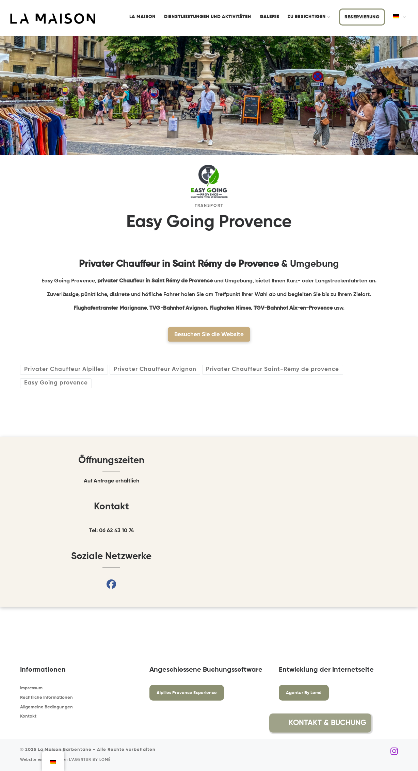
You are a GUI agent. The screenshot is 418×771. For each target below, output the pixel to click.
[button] (387, 723)
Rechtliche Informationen (46, 697)
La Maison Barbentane (65, 750)
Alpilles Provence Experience (187, 693)
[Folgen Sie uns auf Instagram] (394, 751)
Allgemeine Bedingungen (46, 707)
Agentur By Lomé (304, 693)
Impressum (31, 688)
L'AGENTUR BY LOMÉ (90, 760)
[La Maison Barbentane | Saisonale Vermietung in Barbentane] (52, 18)
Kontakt (28, 716)
